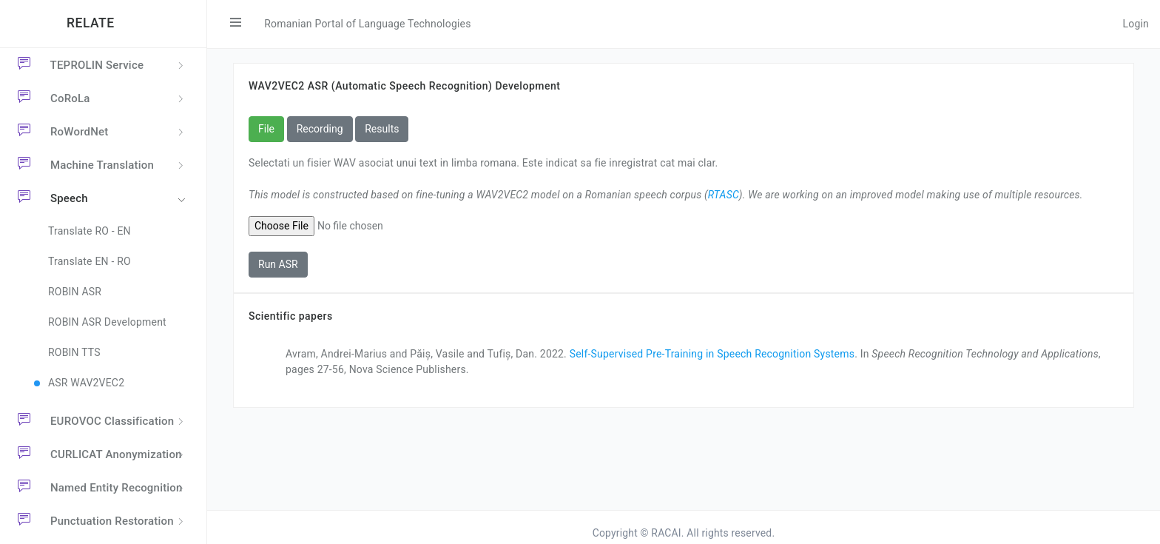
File (266, 129)
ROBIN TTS (74, 352)
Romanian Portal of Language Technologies (367, 24)
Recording (320, 129)
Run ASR (278, 264)
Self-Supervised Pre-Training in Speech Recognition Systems (712, 354)
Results (382, 129)
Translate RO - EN (89, 231)
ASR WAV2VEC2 (86, 383)
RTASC (723, 195)
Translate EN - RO (89, 261)
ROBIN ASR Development (107, 322)
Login (1135, 24)
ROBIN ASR (74, 292)
